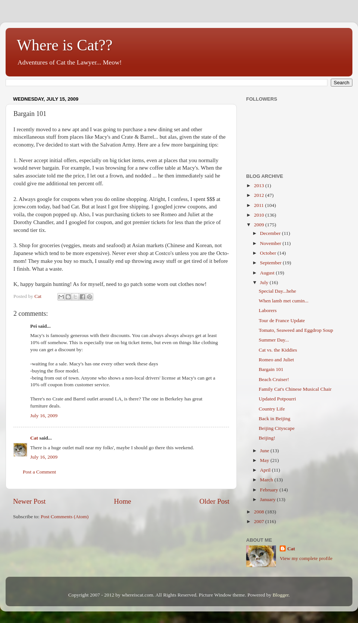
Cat (34, 438)
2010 (259, 215)
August (268, 273)
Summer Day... (274, 340)
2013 (259, 185)
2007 (259, 521)
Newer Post (29, 501)
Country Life (272, 409)
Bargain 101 (271, 369)
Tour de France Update (282, 320)
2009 (259, 224)
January (268, 499)
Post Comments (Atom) (64, 516)
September (271, 262)
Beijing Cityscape (277, 428)
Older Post (214, 501)
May (265, 460)
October (268, 253)
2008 (259, 512)
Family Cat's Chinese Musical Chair (295, 389)
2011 (259, 205)
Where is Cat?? (65, 45)
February (269, 490)
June (265, 450)
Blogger (281, 595)
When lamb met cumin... (283, 300)
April (266, 470)
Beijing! (267, 438)
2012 (259, 195)
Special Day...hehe (277, 291)
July (265, 282)
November (271, 243)
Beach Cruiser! (274, 379)
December (271, 233)
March (267, 479)
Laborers (268, 310)
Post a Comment (39, 472)
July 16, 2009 (43, 415)
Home (122, 501)
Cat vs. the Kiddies (278, 350)
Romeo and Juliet (276, 359)
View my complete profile (306, 558)
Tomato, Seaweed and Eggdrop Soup (296, 330)
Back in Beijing (275, 418)
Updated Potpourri (277, 399)
